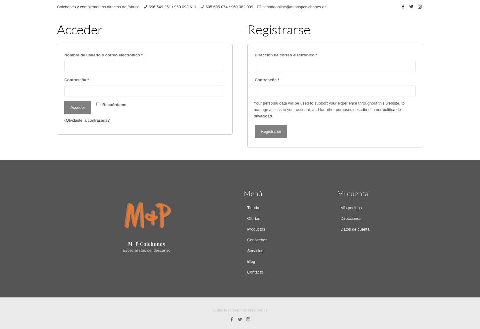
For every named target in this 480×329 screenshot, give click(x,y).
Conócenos (257, 240)
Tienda (253, 207)
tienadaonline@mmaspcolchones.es (294, 7)
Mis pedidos (351, 207)
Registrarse (271, 131)
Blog (251, 261)
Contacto (255, 272)
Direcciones (350, 218)
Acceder (77, 107)
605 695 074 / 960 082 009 (229, 7)
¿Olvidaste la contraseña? (86, 120)
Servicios (255, 250)
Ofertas (253, 218)
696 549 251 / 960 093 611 (172, 7)
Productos (256, 229)
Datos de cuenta (354, 229)
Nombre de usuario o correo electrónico (103, 55)
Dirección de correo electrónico (286, 55)
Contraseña (76, 80)
